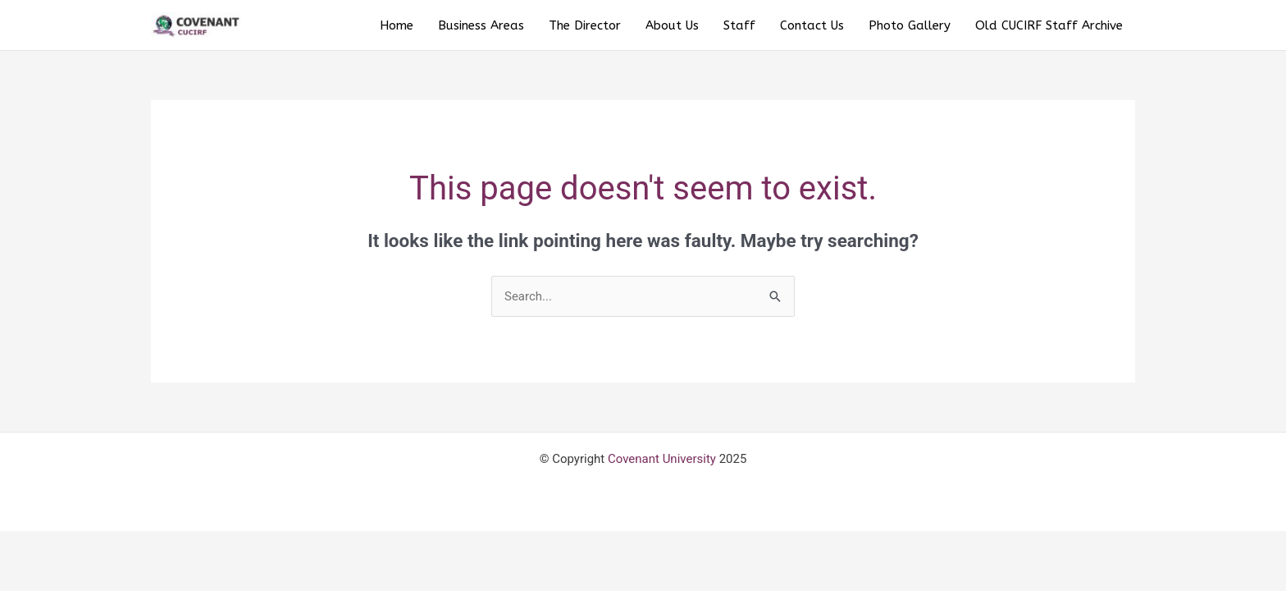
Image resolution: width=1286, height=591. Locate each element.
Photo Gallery (910, 25)
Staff (739, 25)
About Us (672, 25)
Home (396, 25)
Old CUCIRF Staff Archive (1049, 25)
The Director (585, 25)
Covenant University (662, 458)
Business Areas (481, 25)
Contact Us (812, 25)
